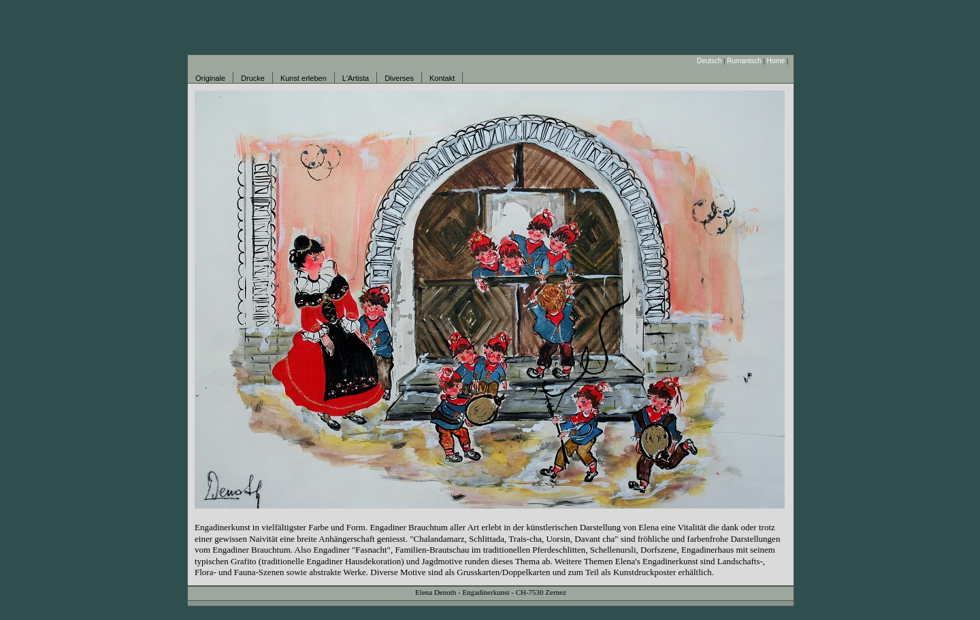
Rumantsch (744, 61)
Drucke (253, 78)
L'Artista (355, 78)
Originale (210, 78)
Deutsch (709, 61)
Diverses (399, 78)
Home (776, 61)
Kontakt (442, 78)
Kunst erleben (303, 78)
